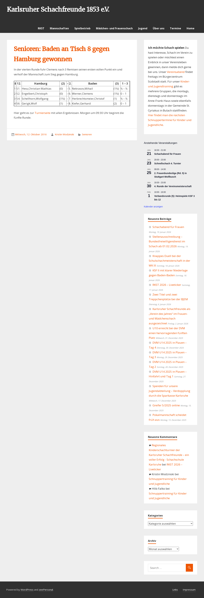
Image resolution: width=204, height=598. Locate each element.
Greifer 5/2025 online (166, 405)
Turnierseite (42, 113)
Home (190, 28)
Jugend (142, 28)
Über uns (158, 28)
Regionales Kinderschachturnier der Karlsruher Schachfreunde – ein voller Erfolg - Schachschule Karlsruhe (169, 454)
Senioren (87, 134)
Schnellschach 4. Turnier (167, 163)
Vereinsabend (176, 72)
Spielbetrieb (82, 28)
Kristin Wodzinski (64, 134)
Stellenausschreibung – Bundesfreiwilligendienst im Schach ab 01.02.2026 (167, 241)
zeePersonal (46, 589)
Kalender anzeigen (153, 206)
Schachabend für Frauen (167, 154)
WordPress (27, 589)
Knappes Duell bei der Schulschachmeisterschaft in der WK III (169, 260)
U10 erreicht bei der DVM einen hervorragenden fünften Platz (168, 333)
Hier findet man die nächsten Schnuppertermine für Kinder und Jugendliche (169, 120)
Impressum (189, 589)
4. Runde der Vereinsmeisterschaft (173, 186)
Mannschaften (59, 28)
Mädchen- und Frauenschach (114, 28)
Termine (175, 28)
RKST (41, 28)
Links (175, 589)
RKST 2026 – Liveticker (167, 285)
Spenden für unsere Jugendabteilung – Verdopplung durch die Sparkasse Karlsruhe (169, 391)
